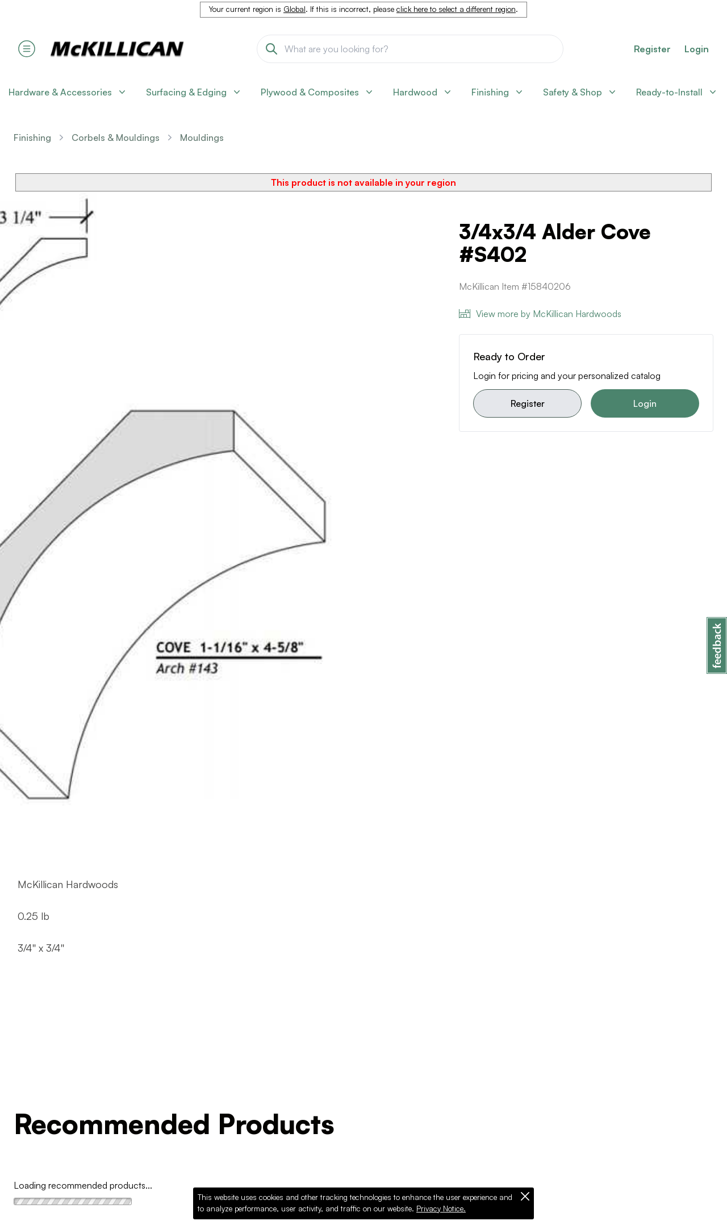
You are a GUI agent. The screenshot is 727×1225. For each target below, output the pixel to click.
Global (294, 9)
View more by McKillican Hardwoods (540, 313)
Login (696, 49)
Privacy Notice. (441, 1208)
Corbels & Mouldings (116, 137)
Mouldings (202, 137)
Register (528, 403)
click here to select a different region (456, 9)
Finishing (32, 137)
